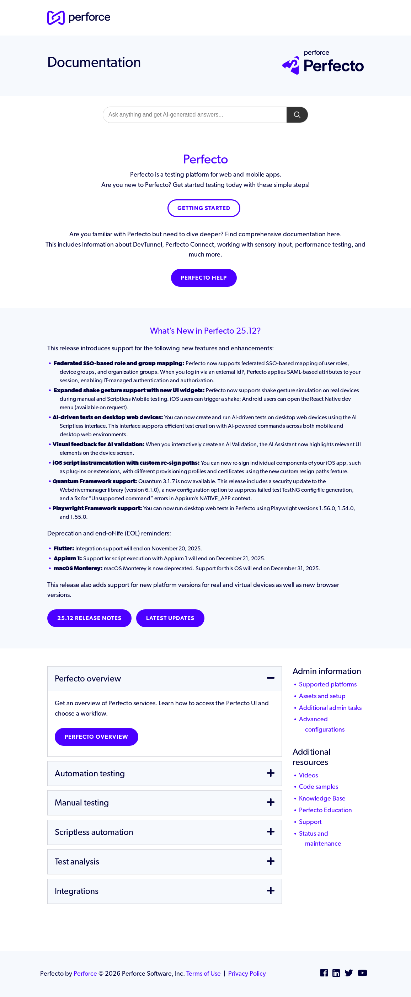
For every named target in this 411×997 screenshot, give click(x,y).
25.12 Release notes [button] (89, 618)
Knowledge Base (322, 798)
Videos (308, 775)
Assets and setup (322, 696)
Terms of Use (203, 973)
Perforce (85, 973)
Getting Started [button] (203, 208)
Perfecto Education (325, 810)
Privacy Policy (247, 973)
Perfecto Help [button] (204, 277)
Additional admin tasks (330, 707)
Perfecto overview (96, 736)
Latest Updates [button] (170, 618)
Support (310, 821)
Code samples (318, 786)
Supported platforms (328, 684)
